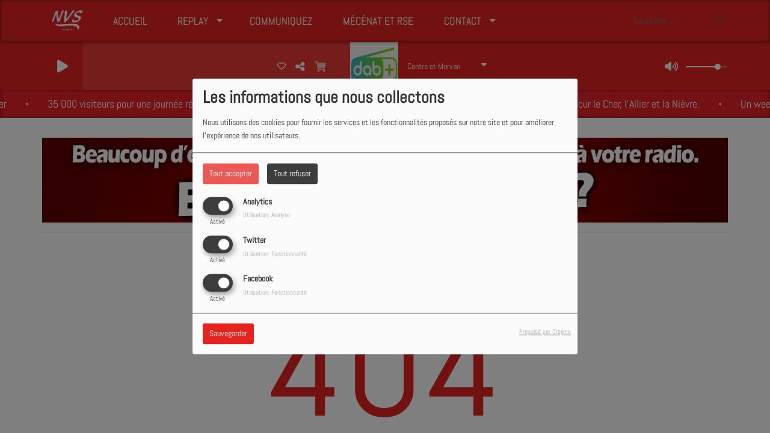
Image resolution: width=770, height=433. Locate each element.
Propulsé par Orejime (545, 332)
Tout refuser (292, 173)
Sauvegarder (228, 333)
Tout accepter (230, 173)
